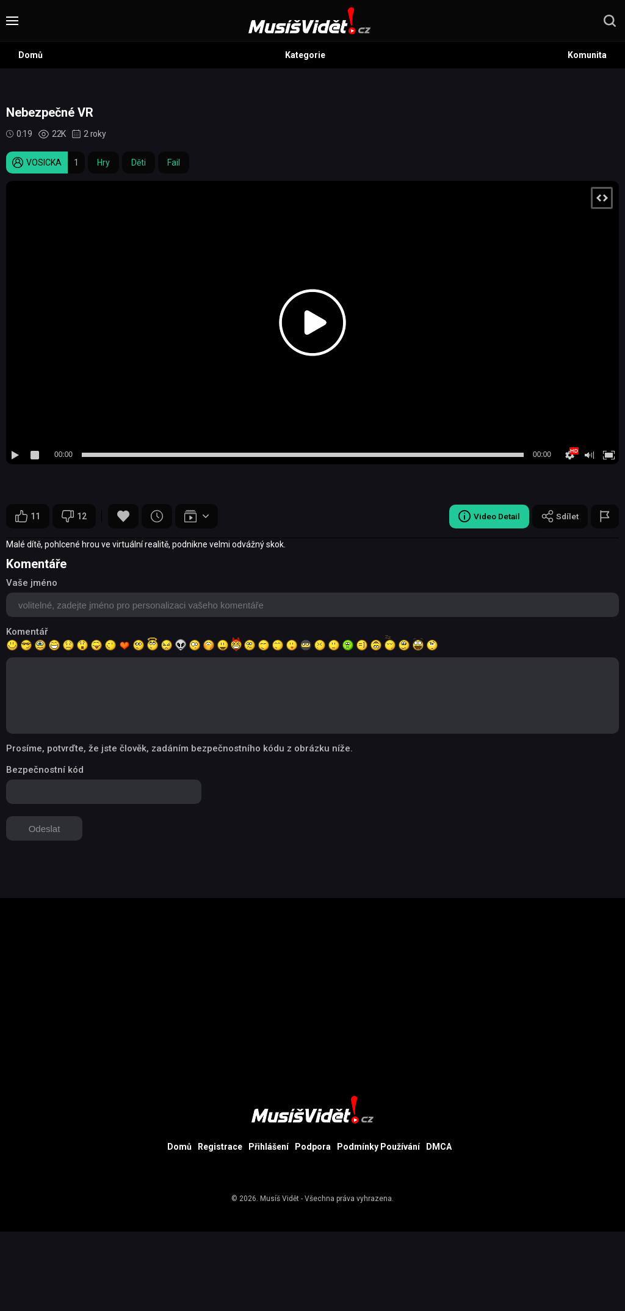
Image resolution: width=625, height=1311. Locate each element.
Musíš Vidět (279, 1198)
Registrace (220, 1147)
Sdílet (559, 516)
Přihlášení (268, 1147)
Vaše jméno (31, 582)
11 (27, 516)
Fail (173, 162)
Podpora (313, 1147)
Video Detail (487, 516)
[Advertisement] (312, 983)
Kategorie (305, 55)
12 (74, 516)
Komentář (27, 631)
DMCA (439, 1147)
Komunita (587, 55)
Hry (103, 162)
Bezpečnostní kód (45, 769)
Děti (138, 162)
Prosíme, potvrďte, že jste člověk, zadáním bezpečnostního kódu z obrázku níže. (179, 748)
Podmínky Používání (378, 1147)
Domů (30, 55)
